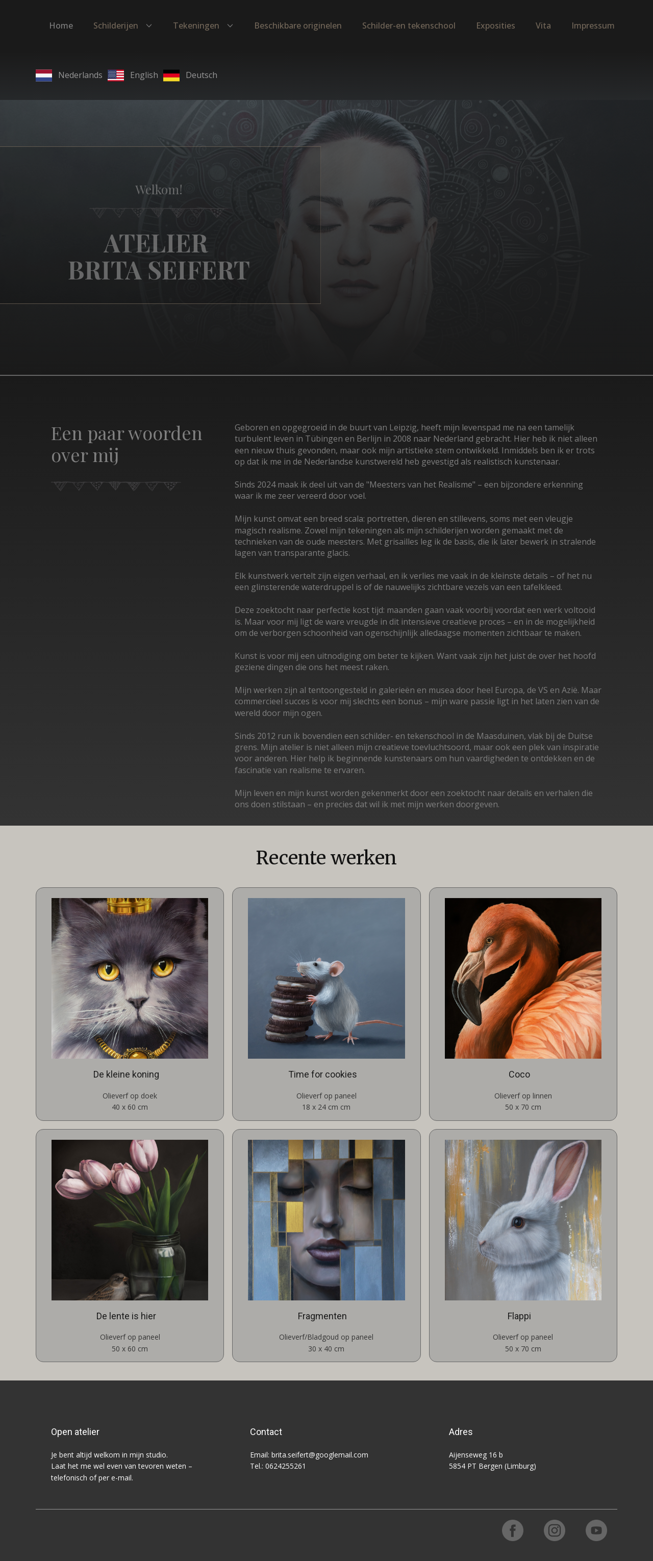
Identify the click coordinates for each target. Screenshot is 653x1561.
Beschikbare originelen (298, 25)
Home (61, 25)
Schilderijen (115, 25)
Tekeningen (196, 25)
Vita (543, 25)
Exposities (495, 25)
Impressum (593, 25)
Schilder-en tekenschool (409, 25)
